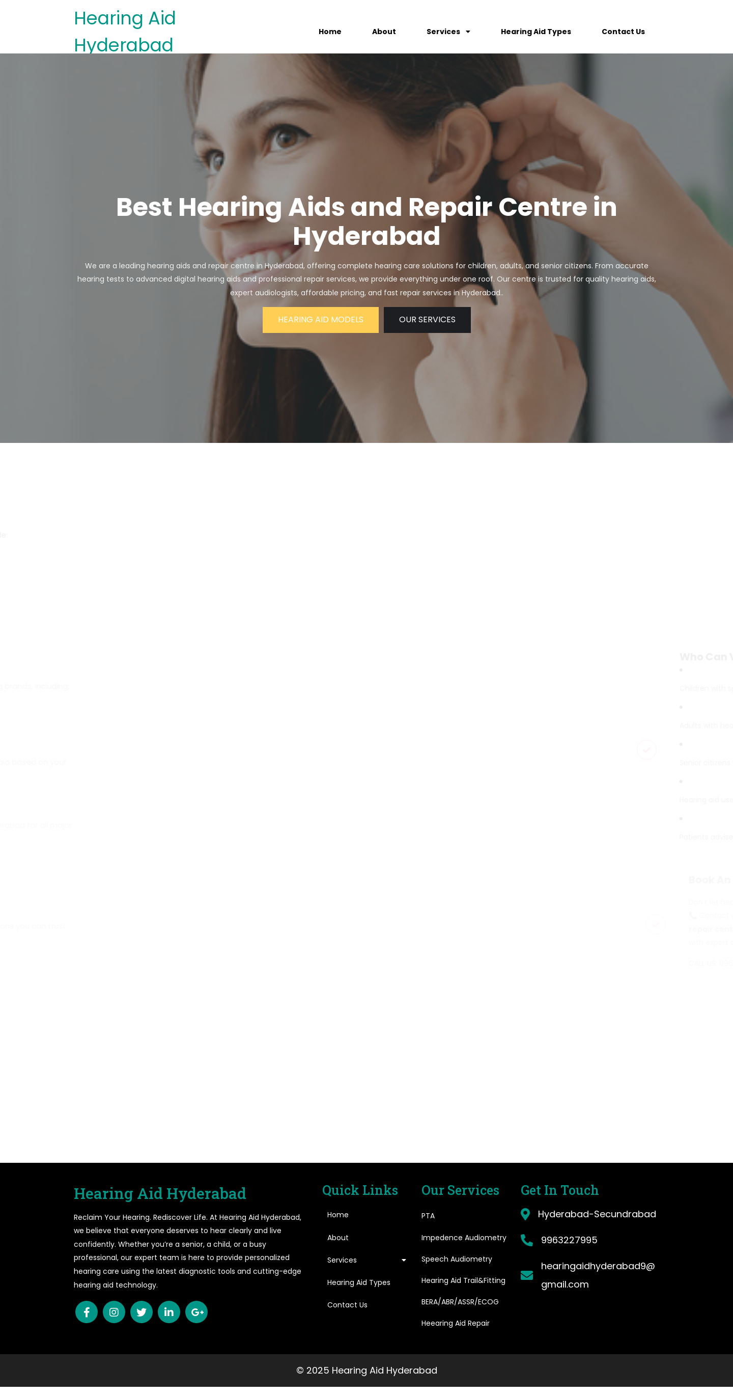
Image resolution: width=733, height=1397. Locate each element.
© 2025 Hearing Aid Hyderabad (366, 1370)
